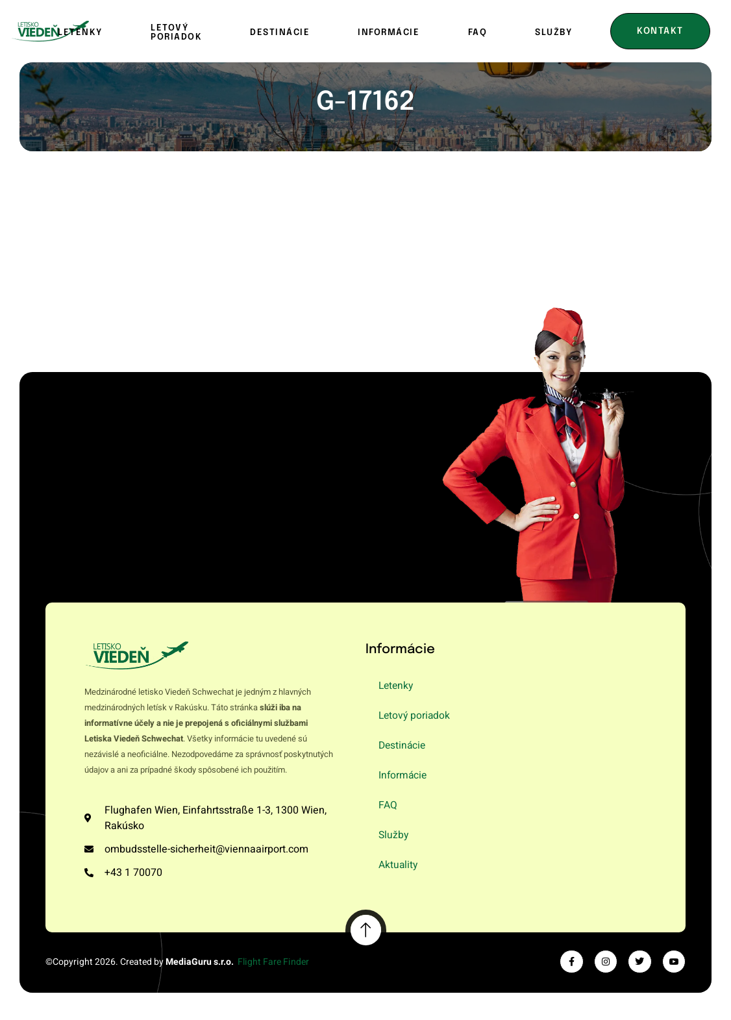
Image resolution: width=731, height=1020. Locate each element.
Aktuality (398, 865)
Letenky (82, 31)
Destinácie (279, 31)
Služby (553, 31)
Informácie (389, 31)
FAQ (477, 31)
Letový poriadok (177, 32)
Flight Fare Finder (273, 962)
